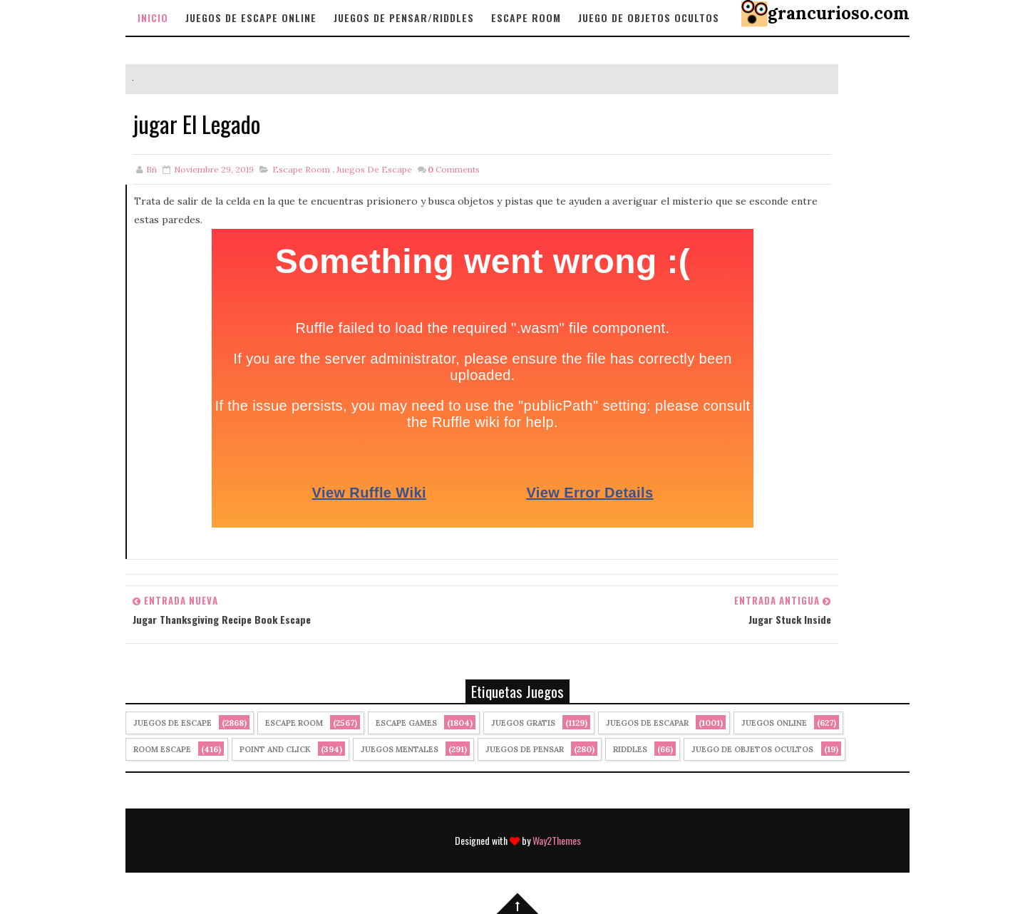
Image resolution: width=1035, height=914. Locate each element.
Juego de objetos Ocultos (648, 17)
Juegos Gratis (523, 723)
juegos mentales (399, 749)
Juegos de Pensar (524, 749)
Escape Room (526, 17)
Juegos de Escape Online (250, 17)
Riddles (630, 749)
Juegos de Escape (374, 169)
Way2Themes (556, 840)
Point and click (275, 749)
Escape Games (406, 723)
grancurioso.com (839, 13)
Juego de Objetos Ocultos (752, 749)
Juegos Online (774, 723)
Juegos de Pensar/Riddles (404, 17)
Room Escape (162, 749)
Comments (454, 169)
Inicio (153, 17)
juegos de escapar (647, 723)
